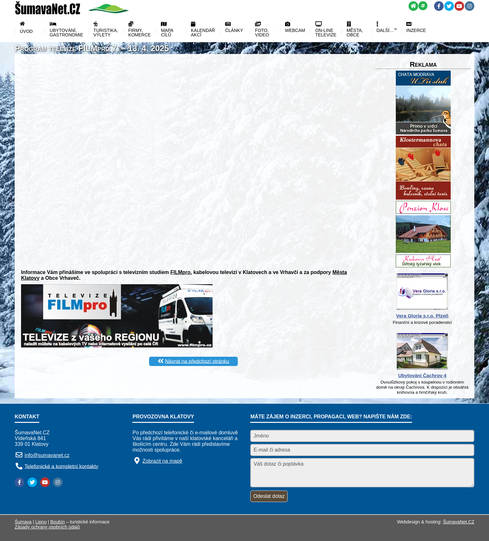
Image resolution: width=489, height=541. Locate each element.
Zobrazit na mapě (162, 461)
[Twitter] (449, 6)
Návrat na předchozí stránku (197, 361)
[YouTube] (459, 6)
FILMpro (180, 272)
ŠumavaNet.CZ (458, 521)
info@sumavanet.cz (47, 455)
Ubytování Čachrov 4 (422, 375)
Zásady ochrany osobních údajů (47, 527)
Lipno (41, 521)
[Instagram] (469, 6)
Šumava (23, 521)
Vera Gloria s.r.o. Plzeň (422, 315)
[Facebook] (439, 6)
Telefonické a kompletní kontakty (61, 466)
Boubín (57, 521)
